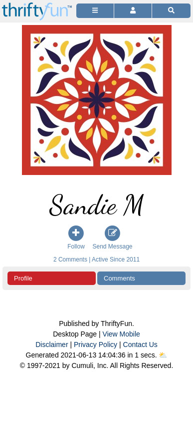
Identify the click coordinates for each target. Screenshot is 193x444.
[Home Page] (37, 6)
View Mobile (121, 334)
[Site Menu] (95, 11)
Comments (119, 278)
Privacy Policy (95, 344)
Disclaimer (51, 344)
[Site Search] (171, 11)
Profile (23, 278)
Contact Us (140, 344)
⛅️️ (163, 355)
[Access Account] (133, 11)
